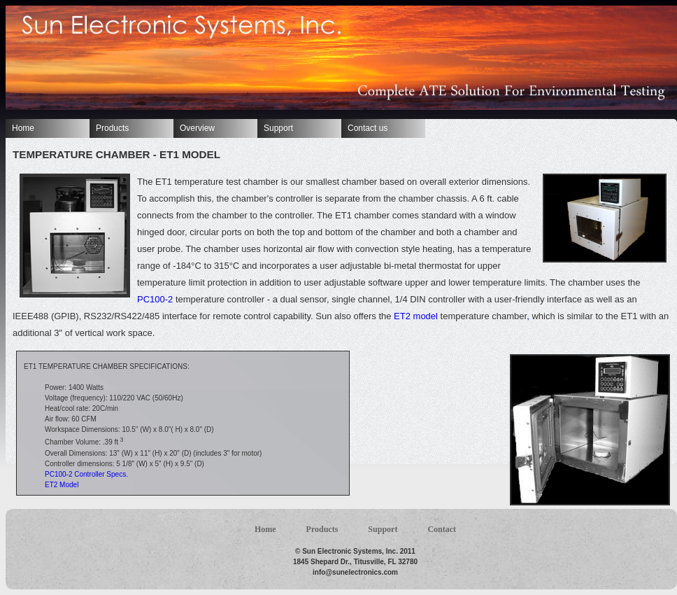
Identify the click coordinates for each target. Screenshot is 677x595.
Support (278, 128)
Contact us (367, 128)
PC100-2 (156, 299)
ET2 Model (61, 485)
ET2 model (415, 316)
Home (23, 128)
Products (112, 128)
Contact (441, 529)
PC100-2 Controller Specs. (86, 474)
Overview (197, 128)
